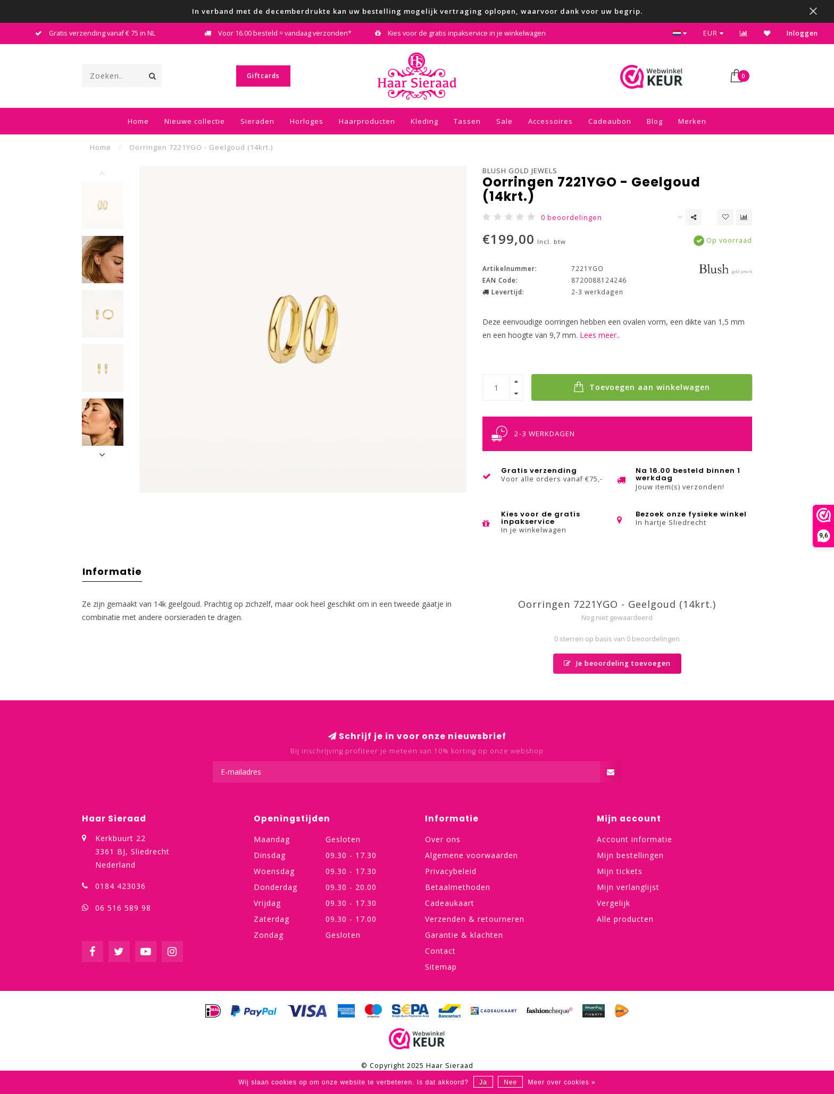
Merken (692, 121)
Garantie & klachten (464, 935)
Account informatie (634, 839)
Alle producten (625, 919)
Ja (483, 1082)
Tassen (467, 121)
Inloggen (802, 33)
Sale (504, 121)
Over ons (443, 839)
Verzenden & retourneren (474, 919)
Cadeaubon (609, 121)
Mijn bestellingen (630, 855)
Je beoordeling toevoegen (617, 663)
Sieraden (257, 121)
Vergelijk (613, 903)
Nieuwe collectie (194, 121)
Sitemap (441, 967)
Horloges (306, 121)
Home (138, 121)
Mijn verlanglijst (628, 887)
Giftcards (263, 75)
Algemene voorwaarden (471, 855)
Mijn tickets (620, 871)
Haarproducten (367, 121)
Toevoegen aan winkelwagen (641, 386)
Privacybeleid (451, 871)
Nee (510, 1082)
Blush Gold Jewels (519, 170)
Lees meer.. (600, 335)
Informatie (112, 571)
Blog (655, 121)
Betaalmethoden (457, 887)
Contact (440, 951)
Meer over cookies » (562, 1082)
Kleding (424, 121)
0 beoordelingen (571, 217)
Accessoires (550, 121)
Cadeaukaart (449, 903)
